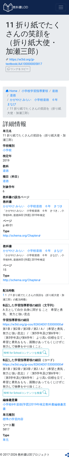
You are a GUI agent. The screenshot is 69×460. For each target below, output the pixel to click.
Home (11, 91)
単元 (6, 439)
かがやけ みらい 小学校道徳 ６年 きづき (33, 206)
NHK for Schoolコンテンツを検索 (25, 352)
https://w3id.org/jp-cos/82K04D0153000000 (32, 324)
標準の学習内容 (13, 419)
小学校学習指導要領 (35, 91)
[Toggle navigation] (61, 7)
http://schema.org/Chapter (20, 235)
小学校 (7, 150)
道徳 (55, 91)
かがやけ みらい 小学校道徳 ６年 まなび (33, 250)
